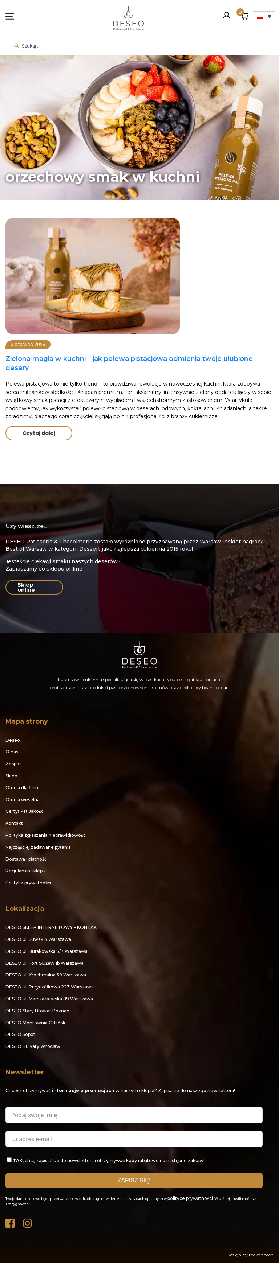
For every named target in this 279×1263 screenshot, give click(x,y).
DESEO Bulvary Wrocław (32, 1046)
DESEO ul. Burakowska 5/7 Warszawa (46, 951)
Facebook (10, 1221)
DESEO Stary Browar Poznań (37, 1010)
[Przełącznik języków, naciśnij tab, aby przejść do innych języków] (264, 16)
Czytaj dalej (39, 433)
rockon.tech (261, 1255)
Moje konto (226, 13)
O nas (11, 751)
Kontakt (14, 823)
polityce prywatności (190, 1198)
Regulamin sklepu (25, 870)
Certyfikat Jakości (25, 811)
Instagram (28, 1221)
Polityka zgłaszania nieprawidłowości (46, 835)
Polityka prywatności (28, 882)
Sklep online (26, 587)
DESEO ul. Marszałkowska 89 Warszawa (49, 998)
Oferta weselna (22, 799)
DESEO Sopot (20, 1034)
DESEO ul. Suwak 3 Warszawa (38, 939)
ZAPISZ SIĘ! (134, 1180)
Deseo (12, 740)
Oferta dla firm (21, 787)
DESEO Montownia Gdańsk (35, 1022)
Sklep (11, 775)
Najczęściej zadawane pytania (38, 847)
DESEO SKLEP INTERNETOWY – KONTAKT (52, 927)
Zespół (12, 763)
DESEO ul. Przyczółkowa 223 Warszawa (49, 987)
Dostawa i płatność (26, 859)
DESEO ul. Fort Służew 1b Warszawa (44, 963)
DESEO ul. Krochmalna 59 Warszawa (45, 975)
